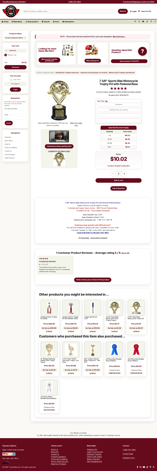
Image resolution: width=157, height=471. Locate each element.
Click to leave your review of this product (92, 280)
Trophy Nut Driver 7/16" (90, 318)
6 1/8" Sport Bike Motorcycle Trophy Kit (136, 318)
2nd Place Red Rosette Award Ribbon (136, 360)
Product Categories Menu (14, 38)
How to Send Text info (59, 461)
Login (15, 89)
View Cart (12, 50)
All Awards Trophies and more (67, 73)
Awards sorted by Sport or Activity (94, 73)
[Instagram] (140, 467)
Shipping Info (92, 449)
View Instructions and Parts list (59, 146)
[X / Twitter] (154, 467)
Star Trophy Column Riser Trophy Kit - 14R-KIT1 (92, 360)
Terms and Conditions (59, 459)
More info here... (119, 37)
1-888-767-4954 (74, 2)
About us (54, 449)
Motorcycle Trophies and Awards (122, 73)
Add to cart (118, 180)
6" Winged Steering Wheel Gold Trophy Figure (48, 360)
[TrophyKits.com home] (10, 11)
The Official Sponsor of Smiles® (14, 2)
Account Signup (10, 154)
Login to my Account (95, 452)
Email (6, 114)
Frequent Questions (58, 457)
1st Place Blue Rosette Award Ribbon (114, 360)
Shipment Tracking (94, 454)
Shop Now (8, 137)
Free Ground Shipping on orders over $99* (139, 2)
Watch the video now (76, 124)
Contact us (55, 454)
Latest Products (10, 158)
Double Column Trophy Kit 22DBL (49, 318)
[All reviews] (118, 89)
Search (123, 11)
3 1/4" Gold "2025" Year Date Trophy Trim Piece (70, 360)
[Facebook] (137, 467)
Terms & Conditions (11, 147)
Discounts (54, 452)
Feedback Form (129, 458)
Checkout (15, 67)
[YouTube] (144, 467)
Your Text (101, 101)
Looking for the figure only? (59, 158)
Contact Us (8, 151)
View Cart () (146, 11)
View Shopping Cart (94, 461)
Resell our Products (58, 464)
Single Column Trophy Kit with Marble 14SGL (70, 318)
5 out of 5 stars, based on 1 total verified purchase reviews (118, 92)
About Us (7, 144)
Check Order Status (94, 457)
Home (5, 22)
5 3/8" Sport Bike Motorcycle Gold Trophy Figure (112, 318)
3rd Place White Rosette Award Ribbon (48, 397)
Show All (125, 253)
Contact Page (128, 454)
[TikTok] (147, 467)
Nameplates (68, 22)
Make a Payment (93, 459)
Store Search (9, 140)
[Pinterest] (150, 467)
